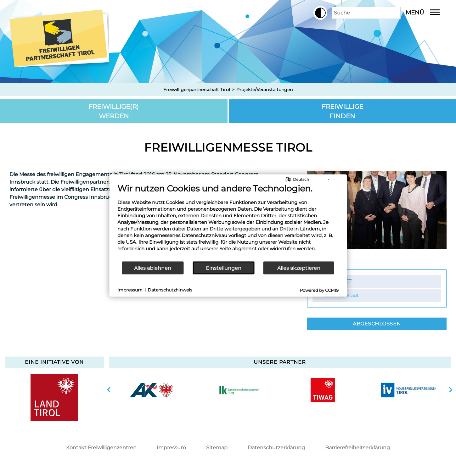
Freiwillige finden (342, 111)
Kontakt (338, 281)
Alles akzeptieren (298, 268)
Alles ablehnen (152, 268)
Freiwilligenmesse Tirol (228, 147)
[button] (314, 13)
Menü (427, 12)
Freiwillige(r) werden (113, 111)
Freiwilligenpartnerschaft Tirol (196, 89)
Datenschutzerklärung (276, 448)
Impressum (171, 448)
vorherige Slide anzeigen (109, 390)
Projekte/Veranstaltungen (264, 89)
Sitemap (217, 448)
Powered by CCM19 (319, 290)
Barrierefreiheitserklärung (357, 448)
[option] (151, 390)
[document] (228, 222)
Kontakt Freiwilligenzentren (101, 448)
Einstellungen (223, 268)
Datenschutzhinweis (170, 289)
